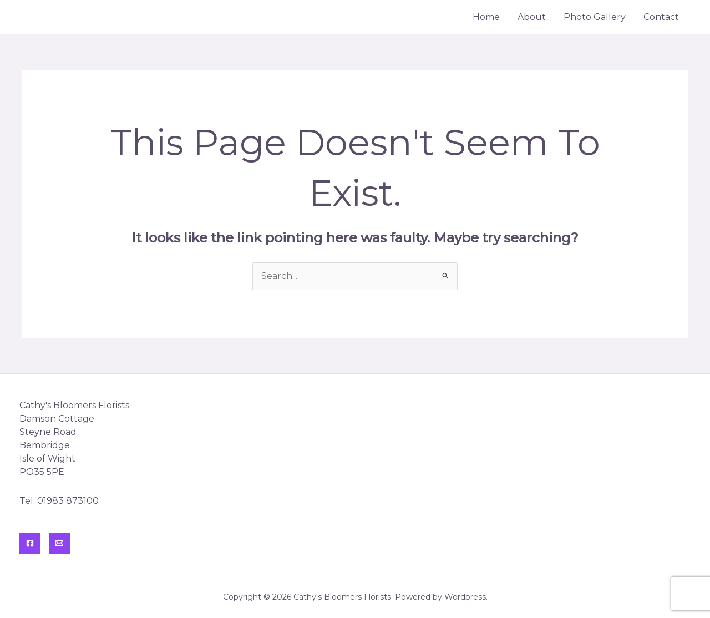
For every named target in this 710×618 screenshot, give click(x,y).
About (532, 17)
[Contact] (59, 543)
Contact (661, 17)
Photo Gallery (595, 17)
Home (486, 17)
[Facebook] (29, 543)
